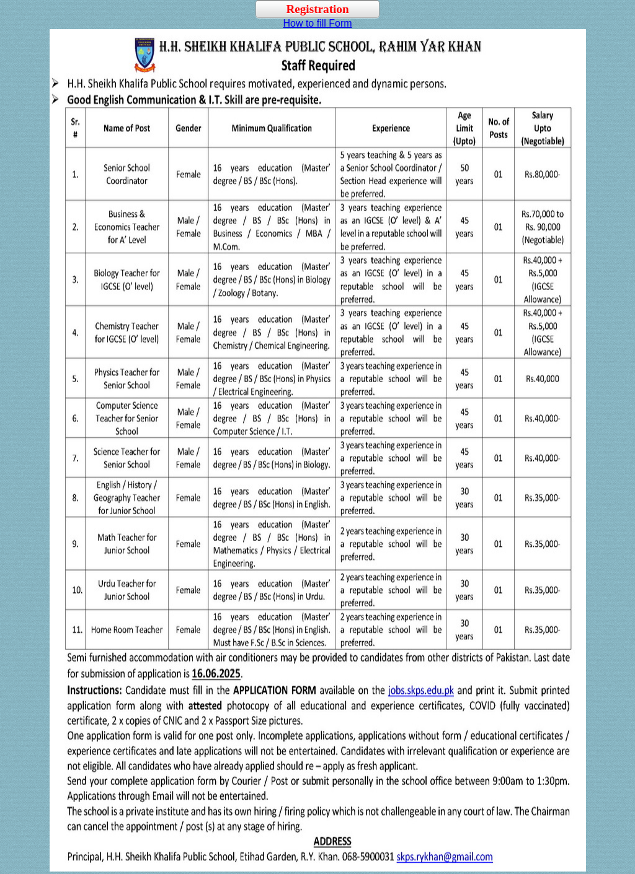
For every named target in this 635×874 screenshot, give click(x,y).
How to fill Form (317, 23)
